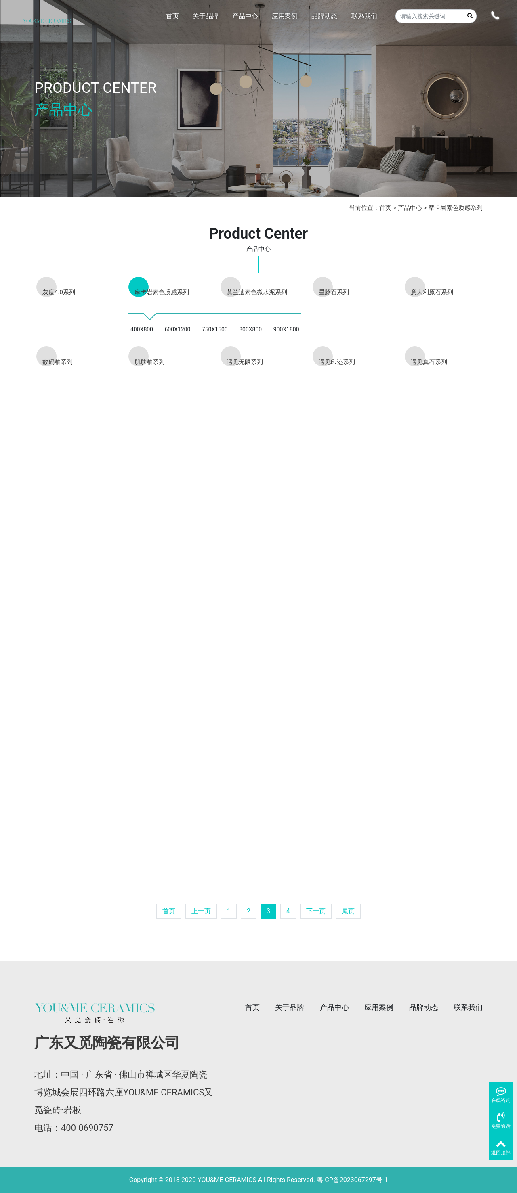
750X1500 (215, 329)
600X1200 (177, 329)
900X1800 (286, 329)
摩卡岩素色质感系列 (455, 207)
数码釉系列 (57, 362)
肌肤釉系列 (150, 362)
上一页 (201, 911)
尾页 (348, 911)
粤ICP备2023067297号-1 (352, 1180)
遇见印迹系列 (337, 362)
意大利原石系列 (432, 292)
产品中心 (410, 207)
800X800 (250, 329)
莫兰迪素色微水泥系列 (257, 292)
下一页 (316, 911)
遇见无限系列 (245, 362)
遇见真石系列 (429, 362)
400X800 (141, 329)
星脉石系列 (334, 292)
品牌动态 (423, 1007)
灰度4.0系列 (58, 292)
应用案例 (378, 1007)
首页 (385, 207)
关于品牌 (289, 1007)
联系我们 (468, 1007)
